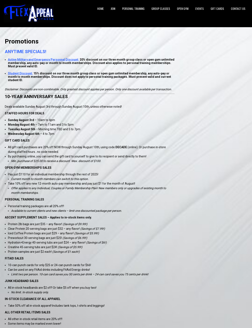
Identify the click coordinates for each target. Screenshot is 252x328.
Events (199, 8)
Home (100, 8)
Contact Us (238, 8)
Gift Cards (217, 8)
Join (113, 8)
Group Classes (160, 8)
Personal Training (133, 8)
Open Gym (182, 8)
